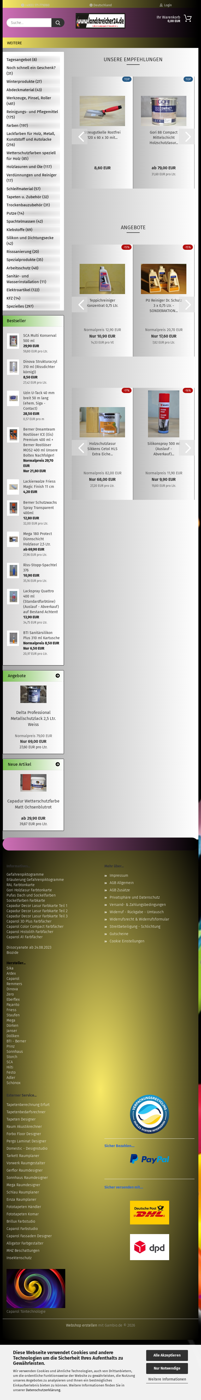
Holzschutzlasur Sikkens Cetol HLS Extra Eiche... (102, 448)
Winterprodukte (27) (24, 81)
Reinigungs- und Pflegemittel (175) (32, 114)
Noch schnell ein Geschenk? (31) (31, 70)
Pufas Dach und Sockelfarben (31, 895)
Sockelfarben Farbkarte (26, 900)
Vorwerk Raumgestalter (26, 1163)
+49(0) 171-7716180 (35, 5)
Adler (11, 1077)
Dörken (12, 1025)
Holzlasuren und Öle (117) (29, 166)
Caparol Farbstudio (22, 1229)
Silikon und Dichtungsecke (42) (30, 240)
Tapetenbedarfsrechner (26, 1112)
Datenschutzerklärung (43, 1390)
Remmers (14, 984)
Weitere (14, 43)
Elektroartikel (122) (23, 290)
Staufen (13, 1015)
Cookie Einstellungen (127, 941)
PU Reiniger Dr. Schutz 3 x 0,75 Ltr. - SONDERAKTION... (164, 305)
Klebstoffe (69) (19, 229)
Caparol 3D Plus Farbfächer (29, 921)
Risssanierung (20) (23, 251)
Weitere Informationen (167, 1379)
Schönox (13, 1083)
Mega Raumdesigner (23, 1185)
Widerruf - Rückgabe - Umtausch (137, 912)
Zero (10, 994)
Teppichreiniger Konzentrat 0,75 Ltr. (102, 303)
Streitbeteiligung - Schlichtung (135, 926)
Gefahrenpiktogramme (25, 874)
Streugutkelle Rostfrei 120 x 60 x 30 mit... (102, 135)
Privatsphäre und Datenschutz (135, 897)
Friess (11, 1010)
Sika (10, 968)
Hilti (10, 1067)
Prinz (11, 1046)
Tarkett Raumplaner (23, 1156)
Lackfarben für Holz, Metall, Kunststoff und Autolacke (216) (31, 139)
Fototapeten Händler (24, 1207)
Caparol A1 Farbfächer (25, 937)
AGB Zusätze (120, 890)
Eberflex (13, 999)
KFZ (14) (13, 298)
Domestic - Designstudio (27, 1148)
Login (166, 5)
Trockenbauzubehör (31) (28, 205)
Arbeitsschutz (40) (22, 268)
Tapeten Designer (21, 1119)
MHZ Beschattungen (23, 1250)
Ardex (11, 973)
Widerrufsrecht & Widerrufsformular (139, 919)
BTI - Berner (16, 1041)
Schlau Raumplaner (23, 1192)
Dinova (12, 989)
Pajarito (13, 1005)
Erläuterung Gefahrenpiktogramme (35, 880)
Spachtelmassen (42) (25, 221)
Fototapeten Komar (23, 1214)
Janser (12, 1031)
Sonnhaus (15, 1051)
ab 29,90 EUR (33, 818)
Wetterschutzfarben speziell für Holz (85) (31, 156)
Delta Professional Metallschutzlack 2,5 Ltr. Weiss (33, 718)
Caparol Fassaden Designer (29, 1236)
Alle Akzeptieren (167, 1355)
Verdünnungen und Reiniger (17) (32, 178)
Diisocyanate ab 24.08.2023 (29, 947)
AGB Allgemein (122, 883)
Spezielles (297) (20, 306)
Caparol (13, 978)
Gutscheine (119, 934)
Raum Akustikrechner (24, 1126)
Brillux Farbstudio (21, 1221)
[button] (79, 136)
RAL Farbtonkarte (21, 885)
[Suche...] (57, 22)
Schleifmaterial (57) (23, 188)
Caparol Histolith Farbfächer (30, 932)
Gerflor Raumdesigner (25, 1170)
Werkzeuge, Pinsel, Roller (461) (29, 101)
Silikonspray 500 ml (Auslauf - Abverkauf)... (163, 448)
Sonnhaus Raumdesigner (27, 1177)
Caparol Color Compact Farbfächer (35, 926)
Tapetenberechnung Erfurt (28, 1105)
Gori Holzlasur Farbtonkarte (29, 890)
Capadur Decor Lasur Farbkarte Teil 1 (37, 906)
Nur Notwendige (167, 1368)
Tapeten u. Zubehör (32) (28, 197)
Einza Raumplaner (21, 1199)
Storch (12, 1057)
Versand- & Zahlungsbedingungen (138, 905)
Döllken (13, 1036)
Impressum (119, 875)
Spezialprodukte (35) (25, 259)
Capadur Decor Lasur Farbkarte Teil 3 (37, 916)
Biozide (13, 952)
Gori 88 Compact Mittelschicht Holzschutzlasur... (164, 137)
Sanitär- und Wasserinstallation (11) (26, 279)
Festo (11, 1072)
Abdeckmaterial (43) (24, 90)
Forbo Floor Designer (24, 1134)
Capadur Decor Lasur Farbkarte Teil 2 (37, 911)
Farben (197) (17, 125)
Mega (11, 1020)
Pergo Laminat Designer (26, 1141)
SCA (10, 1062)
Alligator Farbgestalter (25, 1243)
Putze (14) (15, 213)
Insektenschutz (19, 1258)
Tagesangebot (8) (22, 59)
